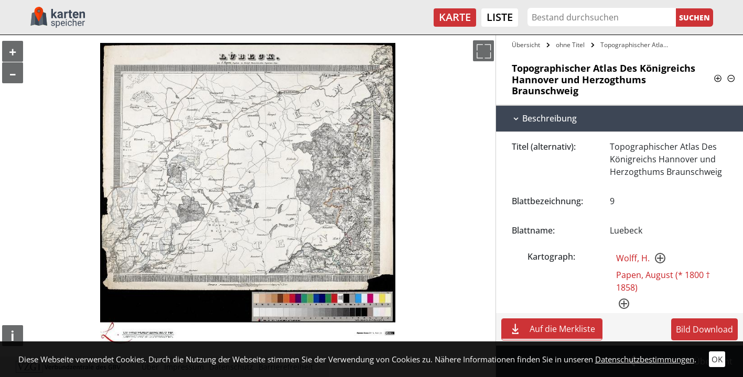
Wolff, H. (633, 258)
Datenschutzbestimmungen (644, 359)
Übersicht (526, 44)
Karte (455, 17)
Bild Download (704, 329)
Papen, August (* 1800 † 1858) (663, 281)
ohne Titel (570, 44)
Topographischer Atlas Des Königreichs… (635, 44)
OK (717, 359)
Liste (500, 17)
